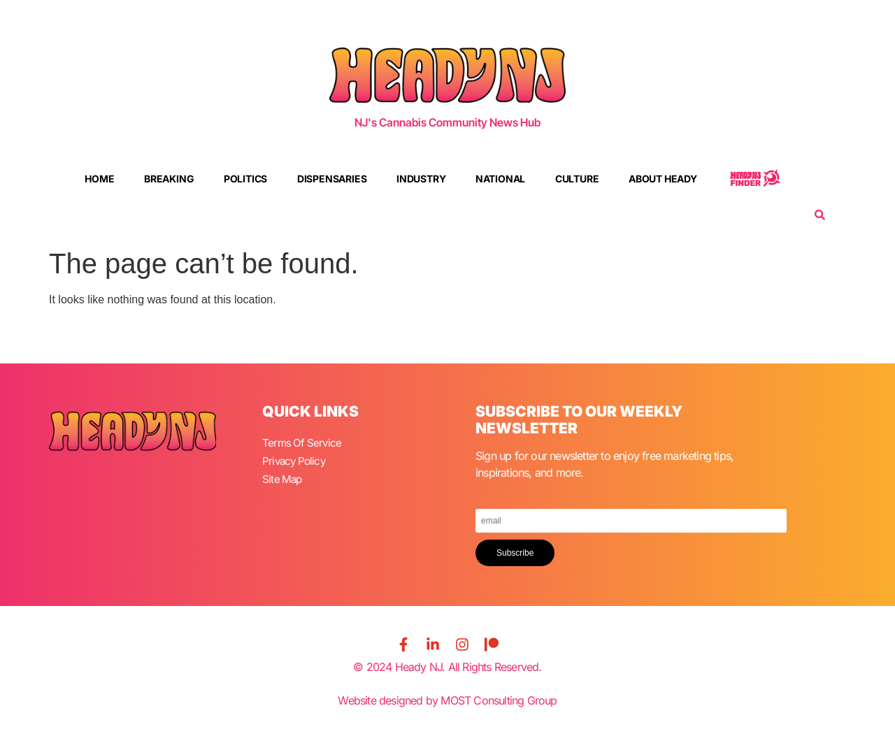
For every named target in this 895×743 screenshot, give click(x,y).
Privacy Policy (295, 459)
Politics (245, 179)
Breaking (169, 179)
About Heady (663, 179)
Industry (420, 179)
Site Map (283, 476)
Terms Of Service (303, 442)
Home (99, 179)
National (500, 179)
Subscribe (515, 553)
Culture (577, 179)
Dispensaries (332, 179)
